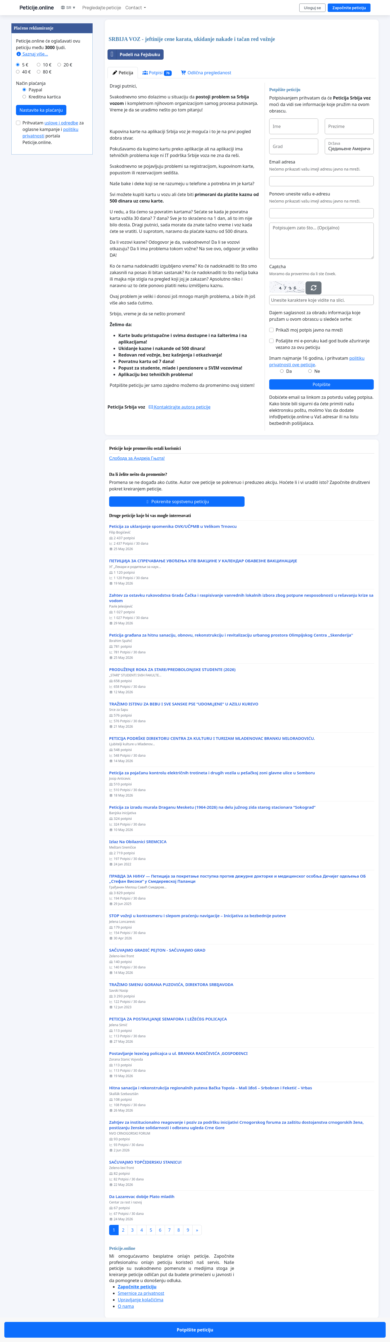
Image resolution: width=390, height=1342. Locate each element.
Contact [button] (134, 8)
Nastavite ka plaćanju (41, 110)
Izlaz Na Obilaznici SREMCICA (138, 841)
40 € (26, 72)
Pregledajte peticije (101, 8)
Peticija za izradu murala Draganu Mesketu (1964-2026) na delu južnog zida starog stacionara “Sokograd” (212, 807)
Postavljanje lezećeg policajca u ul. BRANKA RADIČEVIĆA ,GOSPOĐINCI (178, 1053)
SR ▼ (68, 7)
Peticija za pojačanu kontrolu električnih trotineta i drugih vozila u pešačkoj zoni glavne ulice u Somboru (212, 772)
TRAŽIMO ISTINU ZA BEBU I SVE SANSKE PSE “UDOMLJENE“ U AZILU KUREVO (183, 704)
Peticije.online (37, 7)
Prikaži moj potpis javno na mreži (309, 330)
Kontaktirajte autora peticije (180, 407)
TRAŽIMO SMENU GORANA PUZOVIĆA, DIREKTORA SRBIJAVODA (171, 984)
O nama (126, 1306)
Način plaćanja (31, 83)
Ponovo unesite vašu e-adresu (299, 194)
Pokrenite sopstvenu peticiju (177, 502)
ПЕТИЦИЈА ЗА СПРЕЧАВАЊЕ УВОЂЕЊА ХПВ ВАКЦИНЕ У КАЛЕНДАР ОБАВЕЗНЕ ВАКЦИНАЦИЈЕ (203, 560)
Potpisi (157, 73)
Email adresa (282, 162)
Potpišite (321, 384)
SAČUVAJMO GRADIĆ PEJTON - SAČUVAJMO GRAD (157, 950)
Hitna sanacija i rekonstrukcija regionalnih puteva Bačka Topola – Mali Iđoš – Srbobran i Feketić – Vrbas (210, 1087)
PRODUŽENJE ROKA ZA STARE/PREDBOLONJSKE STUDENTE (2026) (172, 669)
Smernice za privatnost (141, 1293)
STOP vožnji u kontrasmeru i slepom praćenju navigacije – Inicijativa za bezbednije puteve (197, 915)
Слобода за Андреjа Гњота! (137, 458)
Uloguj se (312, 7)
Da (289, 371)
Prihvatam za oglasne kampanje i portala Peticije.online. (53, 132)
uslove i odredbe (61, 123)
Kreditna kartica (45, 97)
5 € (25, 65)
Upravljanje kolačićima (140, 1300)
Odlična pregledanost (206, 73)
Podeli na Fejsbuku (134, 54)
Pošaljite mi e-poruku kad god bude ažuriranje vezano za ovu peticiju (323, 344)
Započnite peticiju (349, 7)
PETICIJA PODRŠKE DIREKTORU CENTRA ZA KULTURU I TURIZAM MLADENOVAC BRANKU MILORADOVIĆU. (212, 738)
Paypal (35, 90)
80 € (47, 72)
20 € (68, 65)
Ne (317, 371)
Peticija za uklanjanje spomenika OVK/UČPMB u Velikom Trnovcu (173, 526)
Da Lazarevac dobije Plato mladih (141, 1196)
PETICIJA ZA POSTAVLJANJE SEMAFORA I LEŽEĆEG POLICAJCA (168, 1019)
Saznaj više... (32, 54)
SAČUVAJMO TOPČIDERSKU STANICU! (145, 1162)
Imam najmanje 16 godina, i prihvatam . (317, 361)
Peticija (122, 73)
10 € (47, 65)
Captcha (277, 266)
